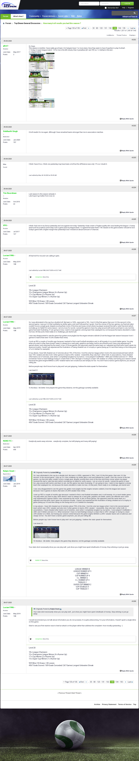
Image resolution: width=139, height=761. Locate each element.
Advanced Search (129, 17)
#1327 (134, 316)
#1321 (134, 40)
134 (119, 28)
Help (123, 7)
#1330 (134, 601)
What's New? (18, 16)
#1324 (134, 187)
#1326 (134, 249)
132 (110, 28)
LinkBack (110, 35)
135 (124, 28)
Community (34, 16)
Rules (79, 16)
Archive (97, 704)
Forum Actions (48, 16)
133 (114, 28)
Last (133, 28)
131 (105, 28)
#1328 (134, 435)
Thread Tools (121, 35)
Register (131, 7)
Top (134, 704)
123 (101, 28)
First (83, 28)
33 (93, 28)
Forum (5, 16)
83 (97, 28)
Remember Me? (113, 8)
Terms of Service (124, 704)
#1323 (134, 157)
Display (131, 35)
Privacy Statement (109, 704)
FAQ (73, 16)
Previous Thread (64, 693)
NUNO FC (38, 560)
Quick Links (63, 16)
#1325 (134, 219)
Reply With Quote (127, 118)
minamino (38, 277)
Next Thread (76, 693)
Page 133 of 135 (74, 28)
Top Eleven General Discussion (27, 23)
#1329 (134, 465)
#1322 (134, 126)
